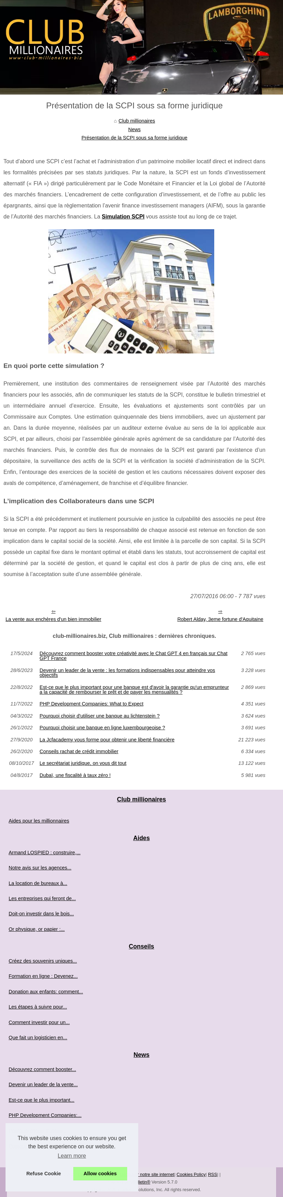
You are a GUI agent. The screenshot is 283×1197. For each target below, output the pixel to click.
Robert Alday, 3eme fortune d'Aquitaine (220, 619)
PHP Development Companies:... (45, 1115)
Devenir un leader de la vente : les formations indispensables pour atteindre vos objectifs (127, 673)
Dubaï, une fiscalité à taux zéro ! (75, 775)
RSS (212, 1174)
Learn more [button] (72, 1156)
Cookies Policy (191, 1174)
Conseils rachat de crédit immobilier (79, 751)
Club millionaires (137, 121)
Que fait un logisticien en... (38, 1037)
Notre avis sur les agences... (40, 867)
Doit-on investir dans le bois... (41, 913)
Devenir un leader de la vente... (43, 1084)
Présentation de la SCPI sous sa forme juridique (134, 137)
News (134, 129)
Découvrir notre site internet (147, 1174)
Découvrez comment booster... (42, 1069)
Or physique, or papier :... (37, 929)
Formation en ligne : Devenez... (43, 976)
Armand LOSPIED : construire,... (45, 852)
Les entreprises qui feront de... (42, 898)
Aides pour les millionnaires (39, 821)
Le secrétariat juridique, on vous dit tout (83, 763)
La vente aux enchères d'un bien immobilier (53, 619)
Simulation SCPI (123, 217)
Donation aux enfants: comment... (46, 991)
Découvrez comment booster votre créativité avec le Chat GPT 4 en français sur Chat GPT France (134, 656)
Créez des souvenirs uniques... (43, 961)
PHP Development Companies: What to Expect (91, 703)
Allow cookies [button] (100, 1173)
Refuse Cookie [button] (43, 1173)
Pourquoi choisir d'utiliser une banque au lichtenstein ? (100, 715)
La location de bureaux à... (38, 883)
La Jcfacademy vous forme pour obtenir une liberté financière (107, 739)
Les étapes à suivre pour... (38, 1007)
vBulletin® (140, 1182)
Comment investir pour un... (39, 1022)
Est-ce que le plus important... (41, 1100)
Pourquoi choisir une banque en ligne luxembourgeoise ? (102, 727)
